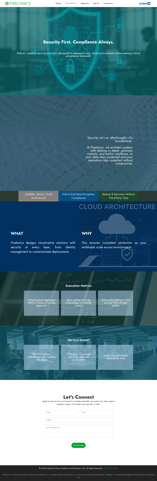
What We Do (70, 3)
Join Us (96, 3)
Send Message (78, 445)
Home (58, 3)
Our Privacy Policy (111, 468)
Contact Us (108, 3)
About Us (85, 3)
